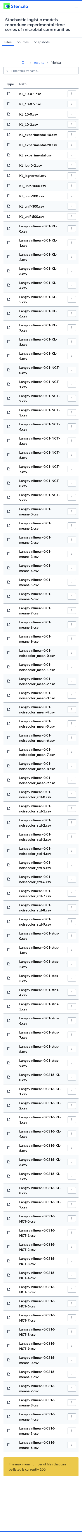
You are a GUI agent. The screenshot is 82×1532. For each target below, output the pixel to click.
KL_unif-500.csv (31, 216)
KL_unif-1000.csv (32, 186)
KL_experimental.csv (35, 155)
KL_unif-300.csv (31, 206)
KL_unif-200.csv (31, 196)
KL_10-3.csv (28, 124)
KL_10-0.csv (28, 114)
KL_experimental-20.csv (38, 145)
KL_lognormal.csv (32, 175)
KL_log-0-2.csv (30, 165)
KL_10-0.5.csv (30, 104)
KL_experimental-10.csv (38, 135)
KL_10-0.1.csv (30, 94)
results (39, 62)
